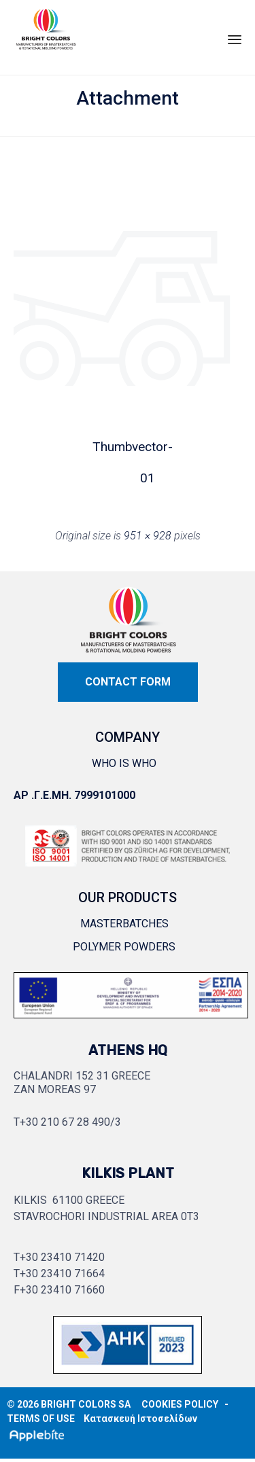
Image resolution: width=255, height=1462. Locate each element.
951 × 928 (147, 535)
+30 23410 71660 (62, 1289)
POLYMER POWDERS (124, 946)
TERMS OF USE (41, 1418)
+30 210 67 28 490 (65, 1122)
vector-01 (147, 451)
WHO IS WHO (124, 763)
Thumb (108, 446)
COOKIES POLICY (179, 1404)
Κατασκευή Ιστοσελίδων (140, 1418)
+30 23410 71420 (62, 1257)
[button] (128, 682)
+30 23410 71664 (62, 1273)
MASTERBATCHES (124, 923)
